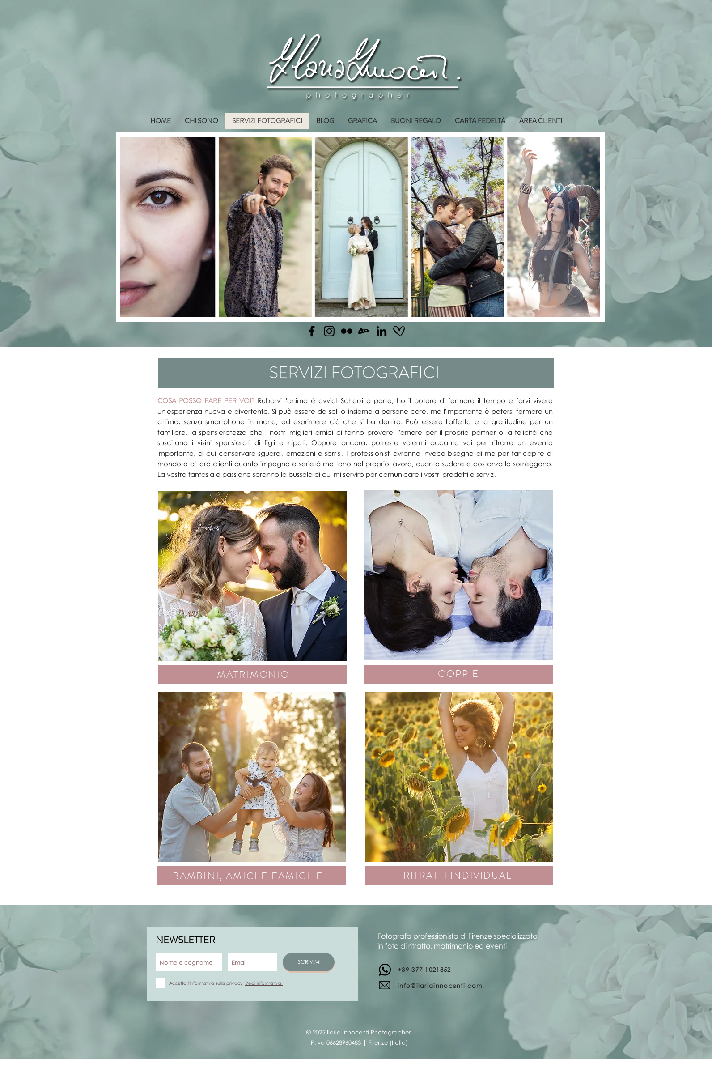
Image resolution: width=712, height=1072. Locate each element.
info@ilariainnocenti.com (440, 985)
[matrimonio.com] (399, 331)
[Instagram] (329, 331)
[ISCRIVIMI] (309, 962)
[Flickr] (346, 331)
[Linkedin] (381, 331)
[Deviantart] (364, 331)
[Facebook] (312, 331)
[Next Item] (584, 227)
